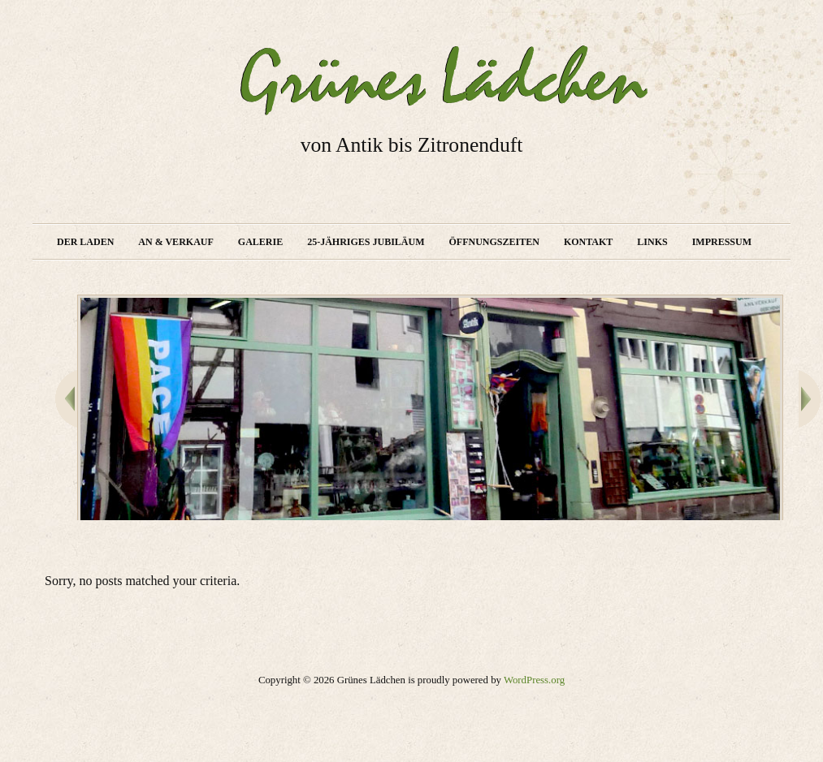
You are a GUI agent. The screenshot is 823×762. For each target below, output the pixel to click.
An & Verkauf (175, 242)
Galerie (260, 242)
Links (652, 242)
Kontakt (588, 242)
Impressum (722, 242)
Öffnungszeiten (494, 242)
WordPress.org (534, 680)
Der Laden (85, 242)
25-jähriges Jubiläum (365, 242)
